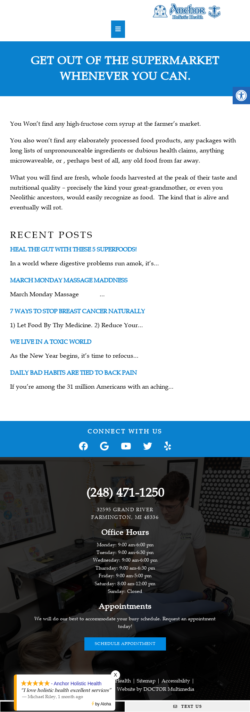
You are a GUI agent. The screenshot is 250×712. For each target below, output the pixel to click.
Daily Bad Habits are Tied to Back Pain (73, 372)
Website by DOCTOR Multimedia (155, 689)
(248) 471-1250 (125, 493)
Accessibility (175, 681)
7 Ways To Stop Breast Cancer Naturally (77, 311)
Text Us (187, 706)
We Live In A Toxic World (50, 342)
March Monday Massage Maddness (68, 280)
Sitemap (146, 681)
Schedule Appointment (125, 643)
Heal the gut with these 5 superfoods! (73, 249)
